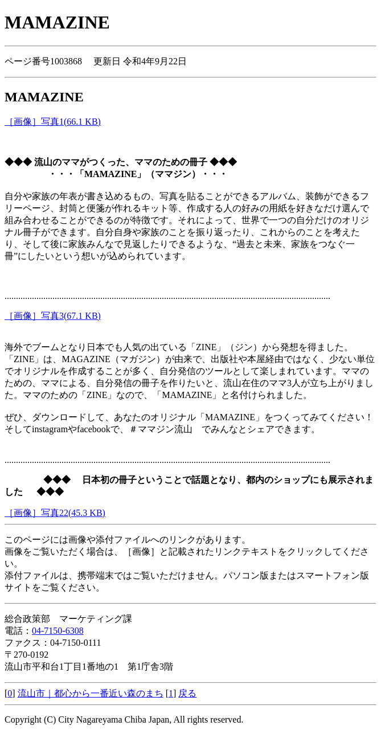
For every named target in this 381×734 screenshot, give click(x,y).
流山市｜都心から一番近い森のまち (90, 693)
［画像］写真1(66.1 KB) (53, 121)
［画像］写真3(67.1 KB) (53, 316)
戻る (187, 693)
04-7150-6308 (58, 630)
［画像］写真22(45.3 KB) (55, 513)
